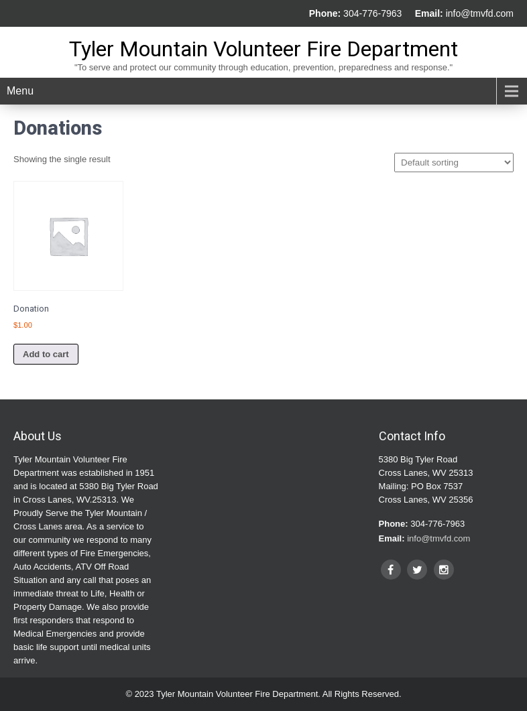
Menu (20, 90)
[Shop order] (454, 162)
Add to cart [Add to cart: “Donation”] (46, 354)
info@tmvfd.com (480, 13)
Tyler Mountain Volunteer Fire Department (263, 49)
